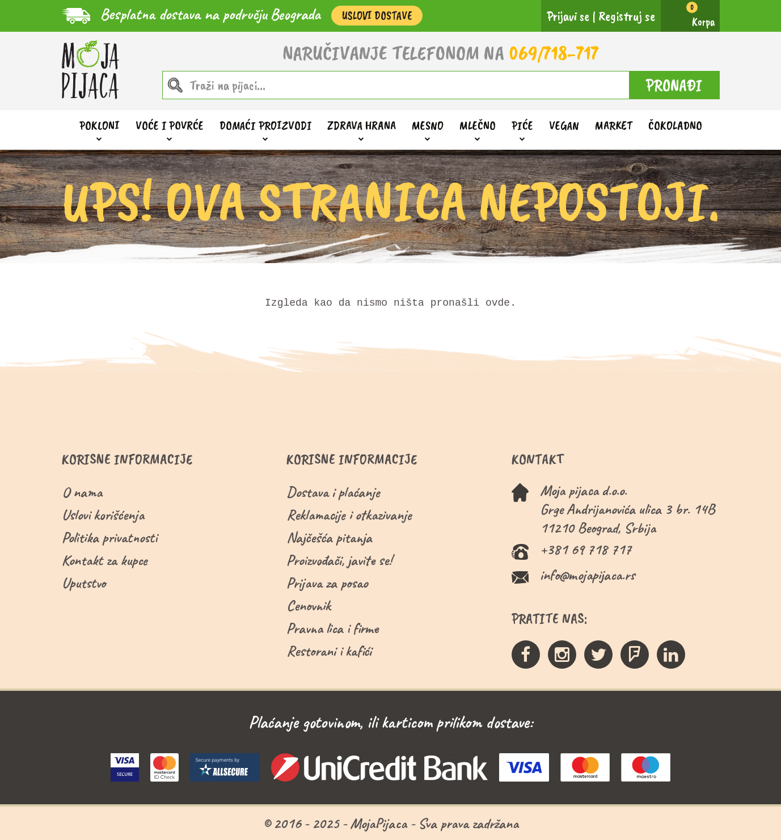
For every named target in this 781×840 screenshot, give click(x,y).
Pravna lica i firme (332, 628)
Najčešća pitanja (329, 537)
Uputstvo (83, 582)
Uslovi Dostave (377, 16)
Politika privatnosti (109, 537)
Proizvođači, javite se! (338, 560)
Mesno (428, 126)
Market (613, 125)
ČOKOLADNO (675, 125)
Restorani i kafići (328, 650)
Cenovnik (308, 605)
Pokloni (99, 126)
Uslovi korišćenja (103, 514)
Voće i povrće (170, 126)
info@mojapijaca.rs (587, 574)
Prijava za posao (327, 582)
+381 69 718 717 (585, 549)
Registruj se (626, 15)
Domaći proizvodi (265, 126)
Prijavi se (568, 15)
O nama (82, 492)
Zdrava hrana (361, 126)
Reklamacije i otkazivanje (349, 514)
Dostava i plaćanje (333, 492)
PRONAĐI (674, 85)
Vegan (564, 125)
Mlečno (477, 126)
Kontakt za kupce (104, 560)
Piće (522, 126)
